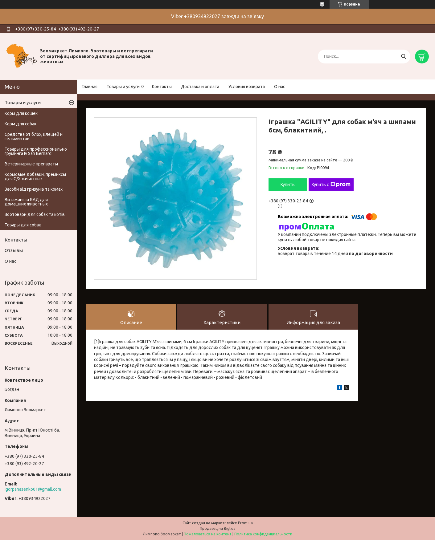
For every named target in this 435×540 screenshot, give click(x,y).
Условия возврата (246, 86)
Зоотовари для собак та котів (35, 214)
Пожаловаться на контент (208, 534)
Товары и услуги (123, 86)
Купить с (331, 184)
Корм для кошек (21, 113)
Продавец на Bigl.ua (218, 528)
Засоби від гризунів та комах (34, 189)
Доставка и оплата (200, 86)
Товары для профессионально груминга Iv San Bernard (36, 151)
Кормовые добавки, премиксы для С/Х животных (35, 176)
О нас (279, 86)
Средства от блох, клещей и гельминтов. (34, 136)
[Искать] (403, 56)
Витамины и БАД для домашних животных (26, 201)
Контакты (162, 86)
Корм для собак (20, 123)
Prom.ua (245, 523)
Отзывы (14, 250)
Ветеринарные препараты (31, 163)
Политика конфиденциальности (263, 534)
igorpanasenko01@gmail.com (33, 489)
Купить (288, 184)
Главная (89, 86)
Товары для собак (23, 224)
